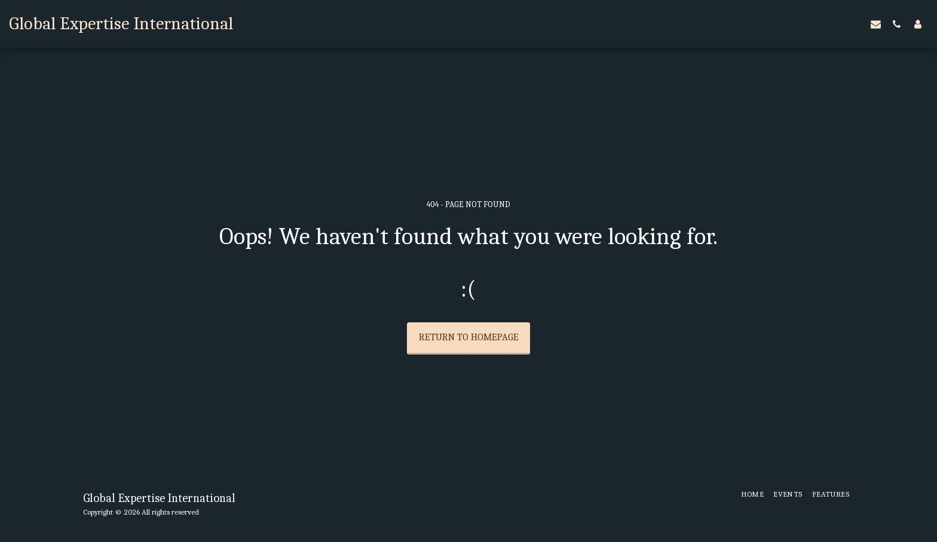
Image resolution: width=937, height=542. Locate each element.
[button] (876, 24)
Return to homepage (469, 337)
